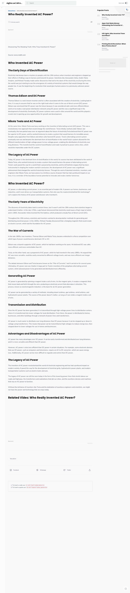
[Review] (103, 27)
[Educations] (32, 507)
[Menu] (4, 3)
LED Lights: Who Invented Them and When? (112, 35)
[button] (28, 3)
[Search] (50, 3)
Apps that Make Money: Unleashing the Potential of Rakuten (111, 24)
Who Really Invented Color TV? (112, 15)
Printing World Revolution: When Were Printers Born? (113, 45)
